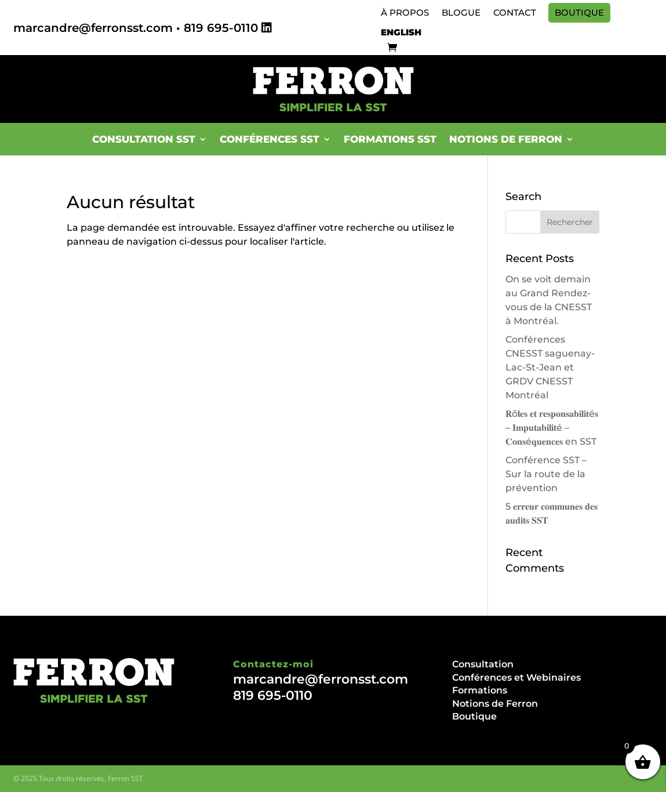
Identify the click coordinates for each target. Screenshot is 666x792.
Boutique (579, 13)
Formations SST (390, 139)
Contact (514, 13)
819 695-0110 (221, 28)
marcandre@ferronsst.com (93, 28)
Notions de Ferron (505, 139)
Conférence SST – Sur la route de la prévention (546, 474)
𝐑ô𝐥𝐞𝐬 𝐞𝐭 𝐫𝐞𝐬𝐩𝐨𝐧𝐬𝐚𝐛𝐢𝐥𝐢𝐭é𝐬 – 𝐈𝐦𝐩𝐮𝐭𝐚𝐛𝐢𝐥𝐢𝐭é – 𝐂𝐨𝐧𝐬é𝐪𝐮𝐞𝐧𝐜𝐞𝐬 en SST (551, 427)
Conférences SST (269, 139)
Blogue (461, 13)
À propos (405, 13)
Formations (479, 690)
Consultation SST (143, 139)
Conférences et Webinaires (516, 677)
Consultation (483, 664)
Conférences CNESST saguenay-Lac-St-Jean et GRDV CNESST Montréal (550, 367)
